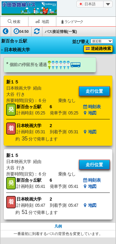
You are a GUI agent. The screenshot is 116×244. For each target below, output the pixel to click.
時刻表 (92, 106)
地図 (90, 112)
